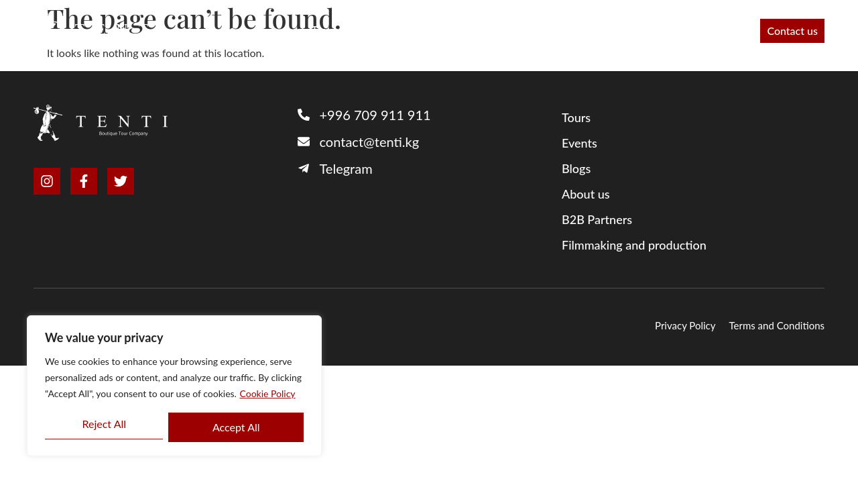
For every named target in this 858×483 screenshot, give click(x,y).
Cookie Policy (268, 393)
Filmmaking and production (579, 31)
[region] (174, 385)
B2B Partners (392, 31)
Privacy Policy (685, 325)
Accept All (236, 427)
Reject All (104, 423)
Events (726, 31)
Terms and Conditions (777, 325)
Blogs (576, 168)
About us (468, 31)
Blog (679, 31)
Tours (325, 31)
